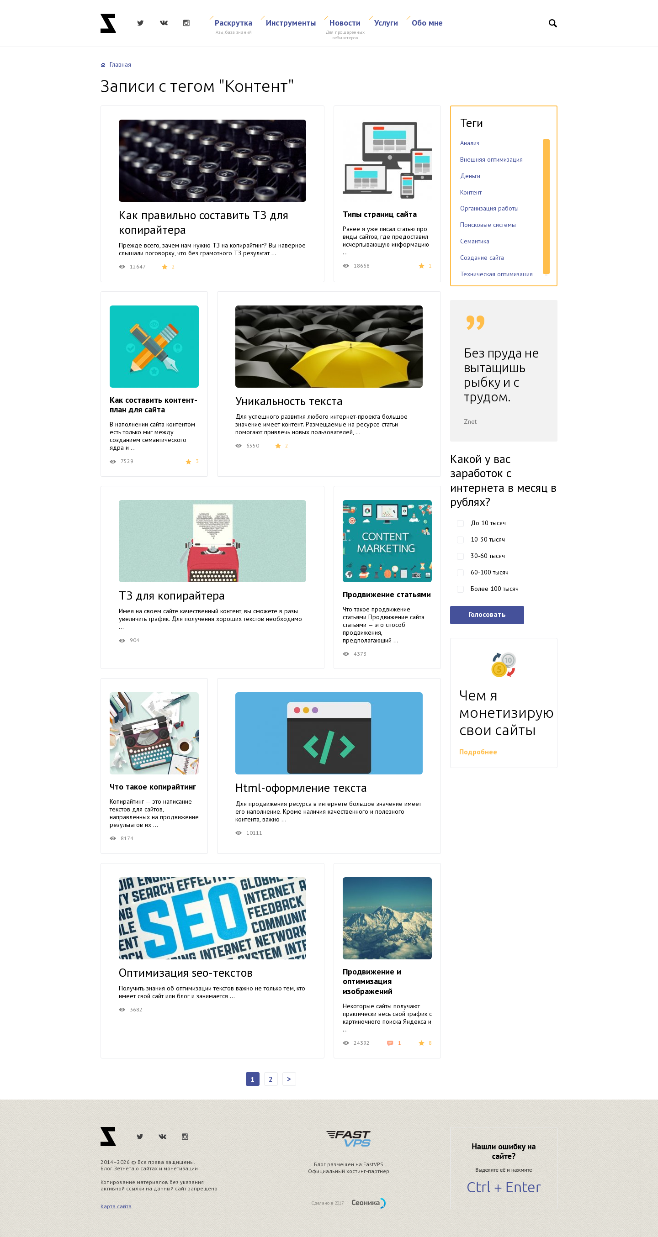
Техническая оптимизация (496, 274)
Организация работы (489, 208)
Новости (345, 22)
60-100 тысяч (490, 572)
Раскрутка (233, 22)
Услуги (386, 22)
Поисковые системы (488, 225)
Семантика (474, 241)
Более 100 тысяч (495, 588)
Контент (471, 192)
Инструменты (291, 22)
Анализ (469, 143)
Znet (108, 23)
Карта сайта (116, 1206)
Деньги (470, 176)
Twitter (140, 23)
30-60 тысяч (488, 556)
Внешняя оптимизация (491, 159)
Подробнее (478, 751)
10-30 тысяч (488, 539)
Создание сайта (482, 257)
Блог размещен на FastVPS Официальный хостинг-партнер (348, 1167)
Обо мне (427, 22)
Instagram (186, 23)
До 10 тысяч (488, 523)
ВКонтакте (163, 23)
